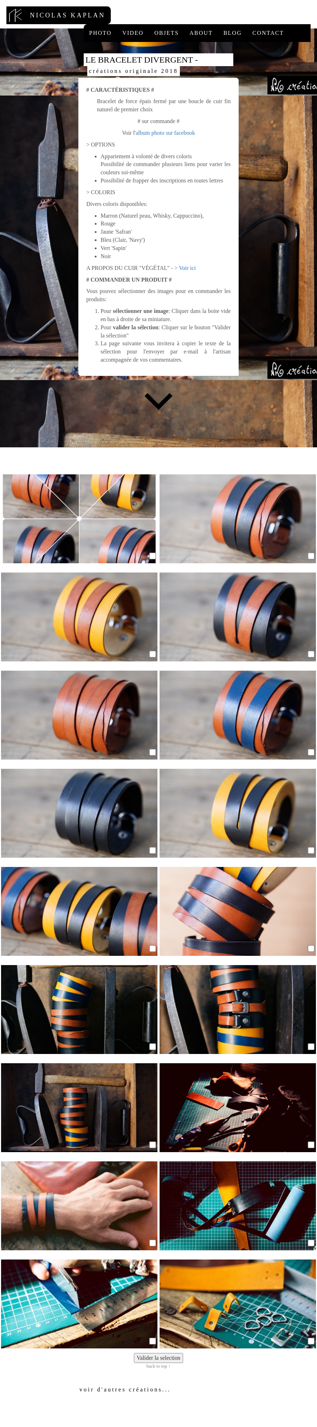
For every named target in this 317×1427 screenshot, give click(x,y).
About (201, 33)
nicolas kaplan (58, 15)
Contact (268, 33)
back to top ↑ (158, 1366)
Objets (166, 33)
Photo (100, 33)
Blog (232, 33)
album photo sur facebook (165, 133)
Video (133, 33)
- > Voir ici (183, 268)
